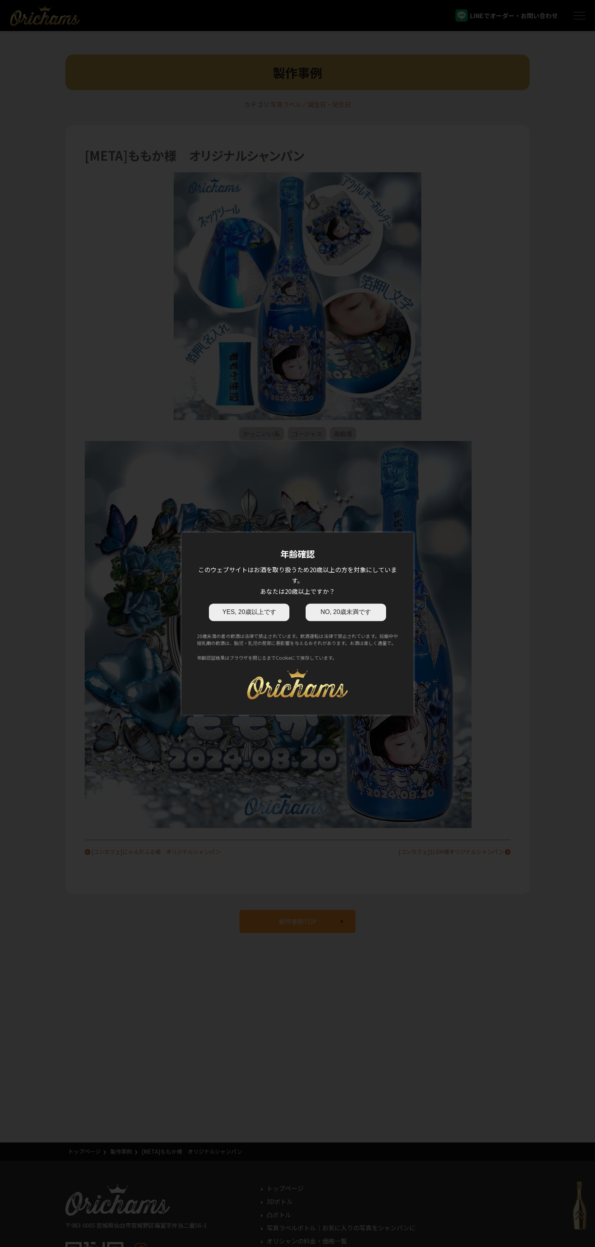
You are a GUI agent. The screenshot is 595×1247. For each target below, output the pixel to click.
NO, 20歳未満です (345, 612)
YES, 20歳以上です (249, 612)
